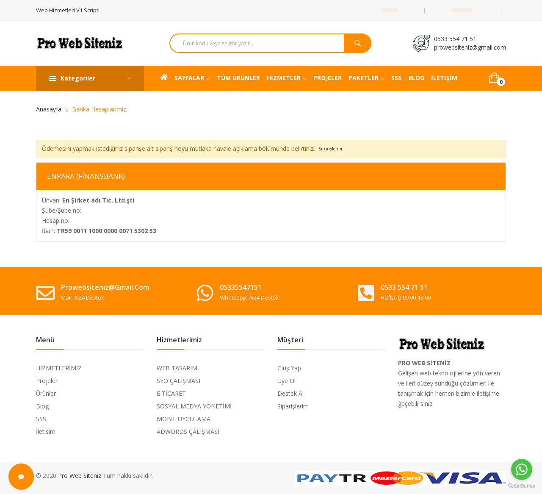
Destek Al (290, 393)
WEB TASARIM (177, 368)
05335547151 (241, 287)
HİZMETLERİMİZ (59, 368)
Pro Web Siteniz (79, 476)
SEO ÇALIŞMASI (178, 381)
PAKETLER (366, 78)
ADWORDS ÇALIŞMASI (188, 431)
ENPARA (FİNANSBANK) (86, 176)
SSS (396, 78)
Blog (42, 406)
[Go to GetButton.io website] (521, 485)
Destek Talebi (389, 10)
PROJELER (327, 78)
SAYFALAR (192, 78)
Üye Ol (286, 381)
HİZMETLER (287, 78)
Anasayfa (48, 109)
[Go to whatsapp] (521, 469)
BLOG (416, 78)
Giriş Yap (289, 368)
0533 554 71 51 (455, 39)
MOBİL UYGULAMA (183, 419)
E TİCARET (171, 393)
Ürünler (46, 393)
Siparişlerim (293, 406)
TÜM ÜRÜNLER (238, 78)
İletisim (45, 431)
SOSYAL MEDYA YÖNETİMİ (194, 406)
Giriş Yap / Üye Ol (462, 10)
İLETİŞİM (444, 78)
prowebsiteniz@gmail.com (470, 47)
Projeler (47, 381)
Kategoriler (90, 78)
